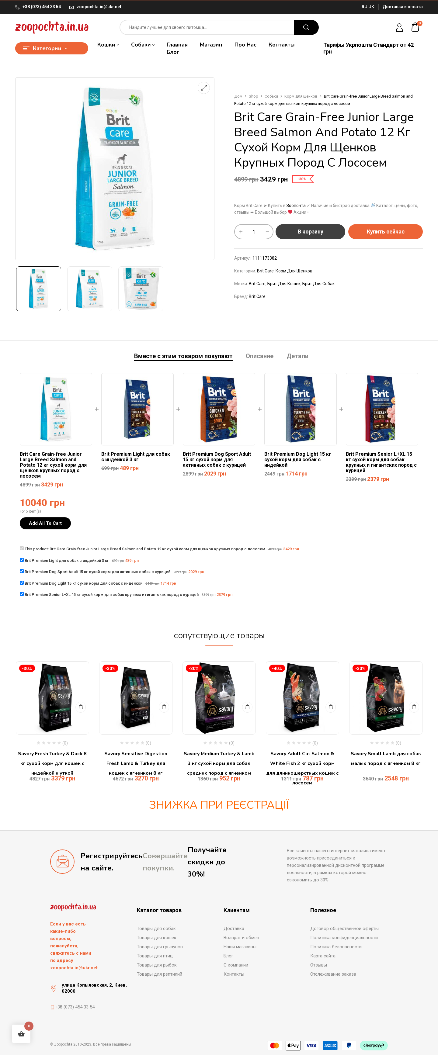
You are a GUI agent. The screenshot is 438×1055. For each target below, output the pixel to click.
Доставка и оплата (403, 6)
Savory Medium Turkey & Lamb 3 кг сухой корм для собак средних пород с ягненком (219, 763)
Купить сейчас (386, 231)
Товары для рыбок (157, 965)
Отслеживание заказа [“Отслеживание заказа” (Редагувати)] (333, 974)
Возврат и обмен (241, 937)
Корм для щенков (301, 96)
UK (371, 6)
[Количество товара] (254, 232)
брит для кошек (284, 283)
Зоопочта (296, 205)
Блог (228, 956)
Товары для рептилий (159, 974)
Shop (253, 96)
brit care (257, 283)
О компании (236, 965)
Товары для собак (156, 928)
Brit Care (265, 270)
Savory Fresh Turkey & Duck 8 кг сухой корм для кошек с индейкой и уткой (52, 763)
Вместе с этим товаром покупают (183, 356)
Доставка (234, 928)
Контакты (234, 974)
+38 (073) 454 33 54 (42, 6)
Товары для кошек (156, 937)
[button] (415, 27)
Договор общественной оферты (344, 928)
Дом (238, 96)
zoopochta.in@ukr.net (99, 6)
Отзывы (318, 965)
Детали (297, 356)
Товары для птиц (155, 956)
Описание (259, 356)
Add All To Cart (45, 523)
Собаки (271, 96)
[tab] (183, 357)
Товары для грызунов (160, 947)
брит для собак (318, 283)
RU (364, 6)
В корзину (310, 231)
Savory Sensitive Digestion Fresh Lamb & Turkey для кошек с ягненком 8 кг (135, 763)
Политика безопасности (336, 947)
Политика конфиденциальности (344, 937)
